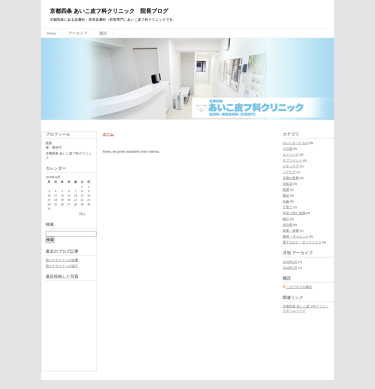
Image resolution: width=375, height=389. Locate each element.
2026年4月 (290, 262)
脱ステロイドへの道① (62, 266)
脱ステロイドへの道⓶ (62, 260)
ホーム (108, 134)
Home (51, 33)
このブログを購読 (299, 287)
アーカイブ (77, 33)
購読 (103, 33)
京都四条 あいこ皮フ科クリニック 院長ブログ (109, 11)
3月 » (82, 213)
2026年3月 (290, 267)
